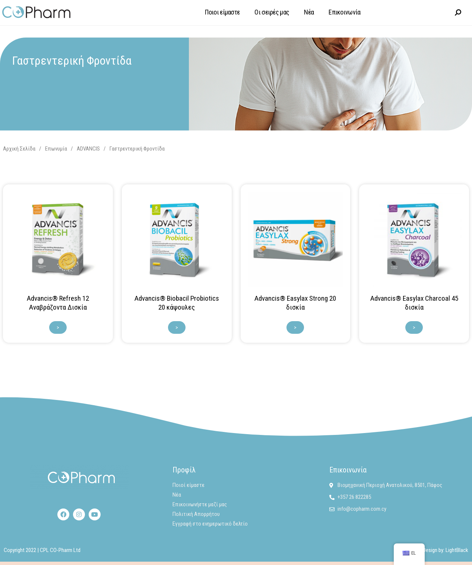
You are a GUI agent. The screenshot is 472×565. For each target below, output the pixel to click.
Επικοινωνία (344, 12)
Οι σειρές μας (271, 12)
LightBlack (457, 549)
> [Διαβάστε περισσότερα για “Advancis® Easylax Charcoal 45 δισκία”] (414, 327)
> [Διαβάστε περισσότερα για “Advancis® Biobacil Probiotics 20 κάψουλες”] (176, 327)
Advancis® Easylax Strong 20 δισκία (295, 302)
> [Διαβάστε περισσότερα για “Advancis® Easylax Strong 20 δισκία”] (295, 327)
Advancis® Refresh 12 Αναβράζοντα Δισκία (58, 302)
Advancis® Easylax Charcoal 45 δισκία (414, 302)
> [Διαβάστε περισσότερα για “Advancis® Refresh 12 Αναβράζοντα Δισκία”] (58, 327)
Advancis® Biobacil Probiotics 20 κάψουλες (176, 302)
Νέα (309, 12)
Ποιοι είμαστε (222, 12)
